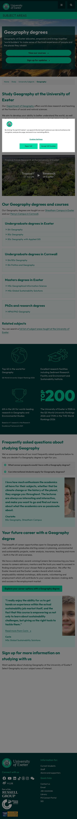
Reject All (28, 146)
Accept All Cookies (48, 146)
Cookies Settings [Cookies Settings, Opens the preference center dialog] (36, 139)
